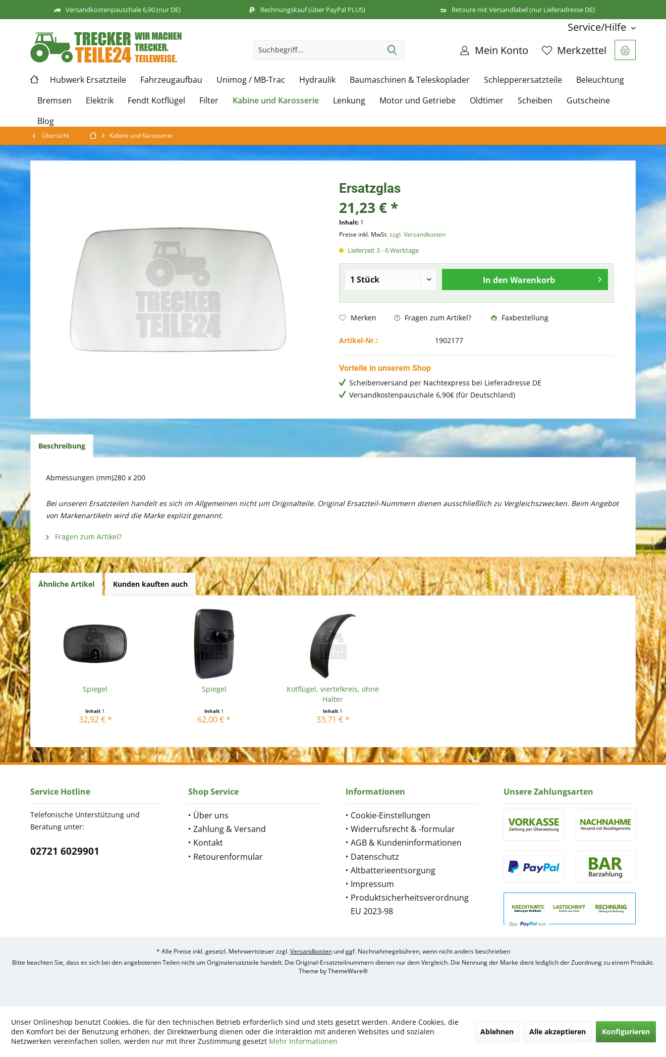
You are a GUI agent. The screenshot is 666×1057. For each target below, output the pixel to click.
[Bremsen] (54, 100)
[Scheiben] (535, 100)
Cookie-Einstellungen (390, 815)
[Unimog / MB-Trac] (250, 80)
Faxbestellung (519, 317)
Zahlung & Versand (229, 829)
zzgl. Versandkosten (418, 234)
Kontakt (208, 842)
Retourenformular (228, 856)
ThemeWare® (348, 971)
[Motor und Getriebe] (417, 100)
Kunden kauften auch (150, 584)
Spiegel (95, 689)
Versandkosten (311, 951)
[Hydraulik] (317, 80)
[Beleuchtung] (600, 80)
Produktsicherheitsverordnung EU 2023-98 (410, 904)
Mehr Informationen (303, 1041)
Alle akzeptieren (557, 1031)
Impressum (372, 883)
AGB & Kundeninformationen (406, 842)
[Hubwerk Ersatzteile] (88, 80)
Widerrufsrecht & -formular (403, 829)
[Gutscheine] (588, 100)
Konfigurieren (626, 1031)
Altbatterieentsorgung (393, 870)
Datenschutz (375, 856)
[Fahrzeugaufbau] (171, 80)
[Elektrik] (100, 100)
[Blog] (45, 121)
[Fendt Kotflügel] (156, 100)
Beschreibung (61, 446)
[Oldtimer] (487, 100)
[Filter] (209, 100)
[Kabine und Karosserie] (276, 100)
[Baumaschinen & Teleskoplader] (410, 80)
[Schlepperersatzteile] (523, 80)
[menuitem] (598, 27)
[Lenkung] (349, 100)
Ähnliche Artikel (66, 584)
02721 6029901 (64, 851)
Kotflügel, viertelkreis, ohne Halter (333, 694)
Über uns (211, 815)
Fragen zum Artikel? (432, 317)
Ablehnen (497, 1031)
